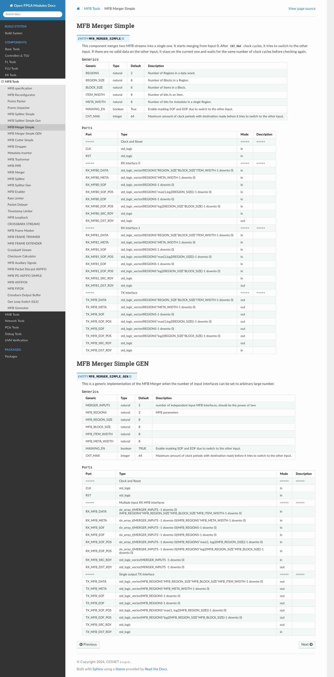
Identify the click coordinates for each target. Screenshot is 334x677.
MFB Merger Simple (21, 127)
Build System (13, 33)
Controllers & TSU (17, 55)
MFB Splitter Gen (19, 185)
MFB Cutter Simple (20, 140)
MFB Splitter (16, 179)
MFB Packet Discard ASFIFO (27, 269)
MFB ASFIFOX (17, 282)
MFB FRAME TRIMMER (24, 237)
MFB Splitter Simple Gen (24, 120)
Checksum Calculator (22, 256)
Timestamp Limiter (20, 211)
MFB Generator (18, 308)
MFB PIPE (14, 166)
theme (120, 669)
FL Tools (10, 62)
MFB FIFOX (16, 288)
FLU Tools (11, 68)
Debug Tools (13, 334)
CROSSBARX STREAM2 (24, 224)
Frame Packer (17, 101)
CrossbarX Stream (20, 250)
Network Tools (14, 321)
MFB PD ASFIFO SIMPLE (25, 275)
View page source (301, 8)
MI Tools (10, 75)
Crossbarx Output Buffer (24, 295)
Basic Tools (12, 49)
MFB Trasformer (18, 159)
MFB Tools (10, 82)
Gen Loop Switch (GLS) (23, 301)
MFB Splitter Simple (21, 114)
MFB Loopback (18, 217)
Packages (11, 356)
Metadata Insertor (20, 153)
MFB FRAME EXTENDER (25, 243)
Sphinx (98, 669)
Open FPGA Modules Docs (34, 5)
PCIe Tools (12, 327)
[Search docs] (33, 14)
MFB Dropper (17, 146)
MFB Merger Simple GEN (25, 133)
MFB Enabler (16, 191)
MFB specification (20, 88)
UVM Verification (16, 340)
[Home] (78, 8)
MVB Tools (12, 314)
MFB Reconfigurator (21, 95)
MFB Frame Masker (21, 230)
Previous (88, 644)
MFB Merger (16, 172)
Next (307, 644)
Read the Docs (156, 669)
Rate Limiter (16, 198)
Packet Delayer (18, 204)
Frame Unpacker (19, 107)
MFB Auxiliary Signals (22, 263)
